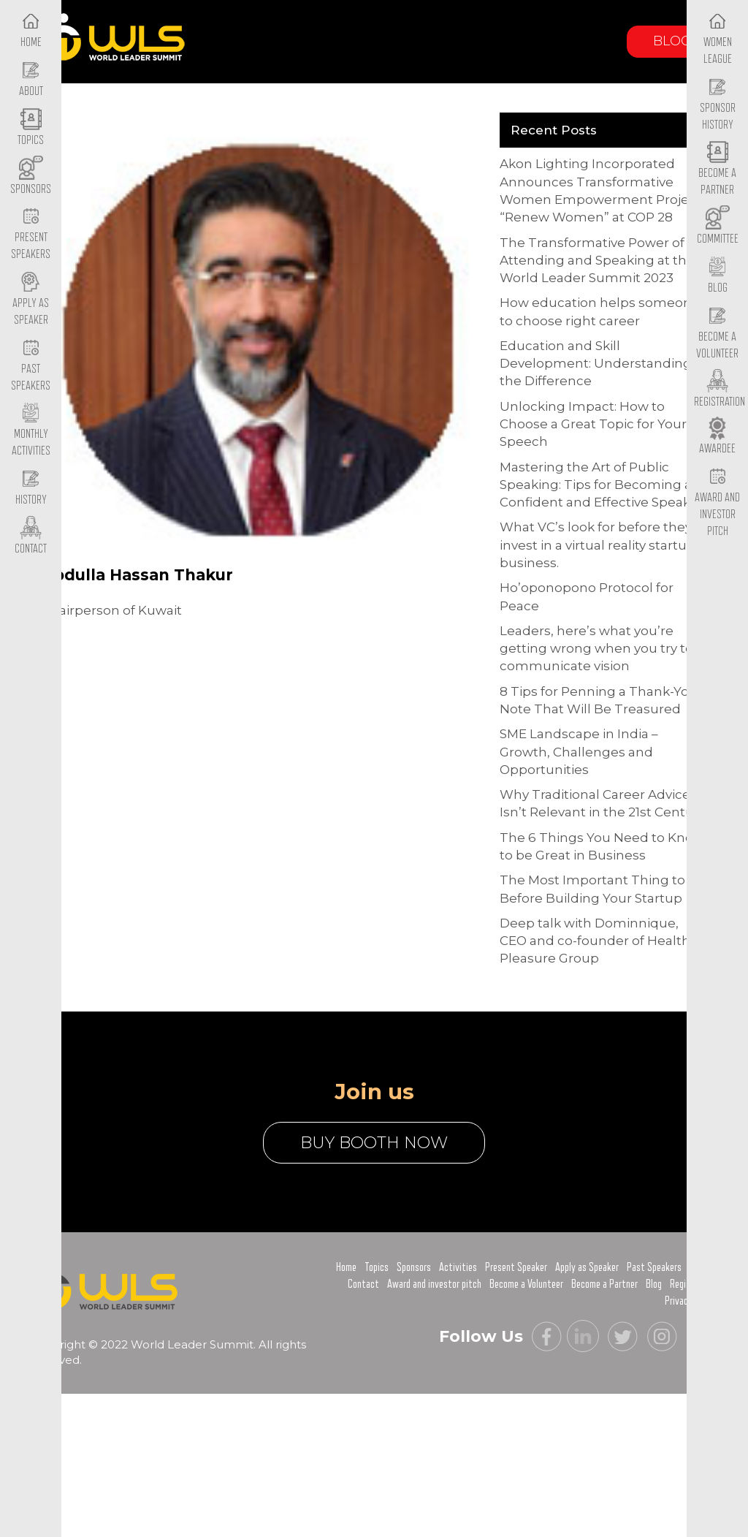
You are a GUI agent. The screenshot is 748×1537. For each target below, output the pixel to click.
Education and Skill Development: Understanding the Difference (596, 363)
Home (346, 1267)
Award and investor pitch (434, 1284)
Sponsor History (718, 104)
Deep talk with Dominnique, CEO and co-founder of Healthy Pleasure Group (598, 941)
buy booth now (374, 1143)
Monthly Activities (31, 431)
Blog (672, 41)
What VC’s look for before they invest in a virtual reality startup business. (597, 545)
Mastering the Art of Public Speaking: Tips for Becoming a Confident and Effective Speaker (601, 485)
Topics (377, 1267)
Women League (717, 38)
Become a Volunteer (717, 333)
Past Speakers (30, 365)
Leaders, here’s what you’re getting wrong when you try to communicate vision (596, 648)
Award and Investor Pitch (717, 502)
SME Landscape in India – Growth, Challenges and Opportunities (579, 751)
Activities (458, 1267)
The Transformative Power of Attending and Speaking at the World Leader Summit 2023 (597, 260)
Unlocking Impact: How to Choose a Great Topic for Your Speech (593, 424)
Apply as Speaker (30, 299)
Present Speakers (30, 234)
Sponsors (414, 1267)
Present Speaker (516, 1267)
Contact (363, 1284)
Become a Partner (717, 170)
